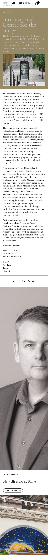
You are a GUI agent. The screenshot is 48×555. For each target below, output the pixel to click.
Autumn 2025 (9, 253)
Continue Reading (13, 490)
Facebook (7, 265)
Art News (8, 12)
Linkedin (7, 271)
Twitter (6, 268)
